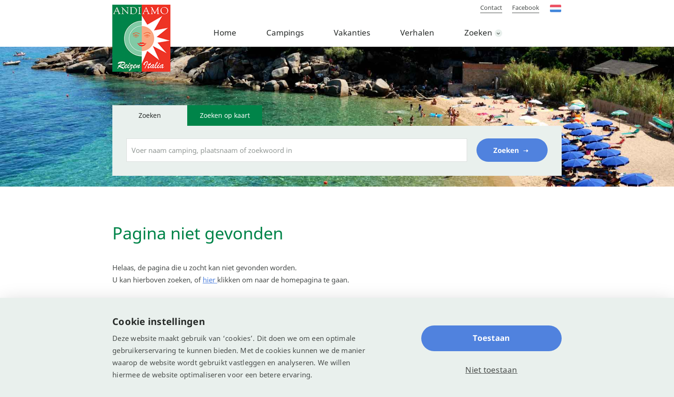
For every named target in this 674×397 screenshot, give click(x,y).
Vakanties (352, 32)
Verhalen (417, 32)
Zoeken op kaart (225, 115)
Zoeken (478, 32)
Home (224, 32)
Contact (491, 7)
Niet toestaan (491, 369)
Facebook (525, 7)
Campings (285, 32)
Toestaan (491, 337)
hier (210, 279)
